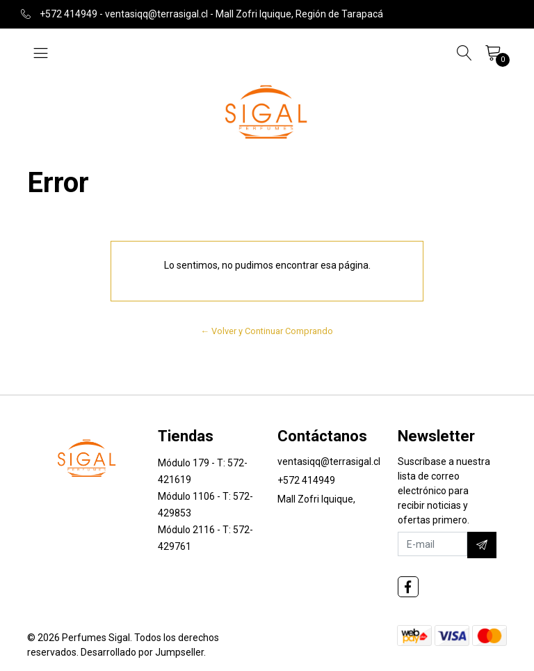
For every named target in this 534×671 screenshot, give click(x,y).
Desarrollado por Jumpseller (142, 652)
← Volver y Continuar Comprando (267, 331)
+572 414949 (306, 480)
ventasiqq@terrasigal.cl (328, 461)
